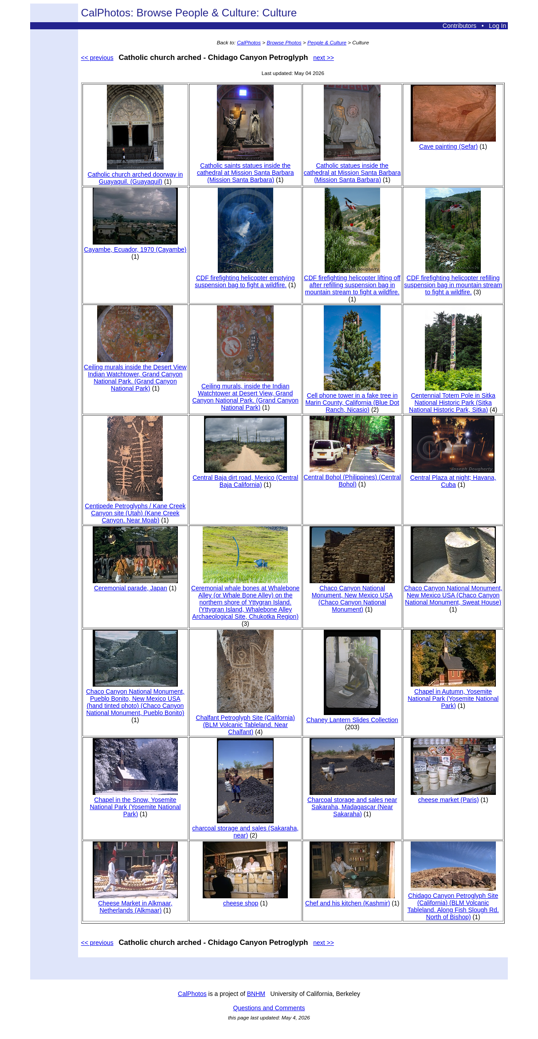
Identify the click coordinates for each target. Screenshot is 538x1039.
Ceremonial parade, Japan (135, 584)
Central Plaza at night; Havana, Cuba (453, 477)
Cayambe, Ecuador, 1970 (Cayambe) (135, 246)
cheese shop (245, 900)
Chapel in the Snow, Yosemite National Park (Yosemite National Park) (135, 803)
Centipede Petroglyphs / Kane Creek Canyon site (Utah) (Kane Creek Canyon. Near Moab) (135, 509)
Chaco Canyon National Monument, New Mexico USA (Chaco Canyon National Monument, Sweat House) (453, 591)
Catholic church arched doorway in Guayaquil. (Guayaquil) (135, 174)
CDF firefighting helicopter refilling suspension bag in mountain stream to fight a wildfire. (453, 281)
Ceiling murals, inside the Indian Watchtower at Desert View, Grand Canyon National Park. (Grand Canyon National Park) (245, 393)
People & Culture (326, 42)
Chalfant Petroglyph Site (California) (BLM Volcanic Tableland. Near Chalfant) (245, 721)
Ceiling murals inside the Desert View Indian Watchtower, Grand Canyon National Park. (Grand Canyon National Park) (135, 374)
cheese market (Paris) (453, 796)
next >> (323, 57)
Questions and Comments (269, 1007)
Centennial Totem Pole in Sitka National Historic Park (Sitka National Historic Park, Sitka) (452, 399)
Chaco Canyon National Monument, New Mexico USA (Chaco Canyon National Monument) (352, 595)
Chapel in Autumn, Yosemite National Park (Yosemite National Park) (453, 695)
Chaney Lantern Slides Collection (352, 716)
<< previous (97, 57)
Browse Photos (284, 42)
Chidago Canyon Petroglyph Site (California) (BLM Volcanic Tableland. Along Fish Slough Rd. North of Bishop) (453, 902)
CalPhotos (249, 42)
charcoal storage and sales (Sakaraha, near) (245, 828)
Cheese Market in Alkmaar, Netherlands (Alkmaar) (135, 903)
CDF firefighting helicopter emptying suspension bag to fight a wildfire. (245, 277)
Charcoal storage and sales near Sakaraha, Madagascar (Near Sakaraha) (352, 803)
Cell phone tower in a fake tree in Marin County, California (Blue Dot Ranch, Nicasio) (352, 399)
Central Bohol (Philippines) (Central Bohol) (352, 477)
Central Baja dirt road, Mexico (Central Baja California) (245, 477)
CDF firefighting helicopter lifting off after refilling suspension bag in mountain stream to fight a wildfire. (352, 281)
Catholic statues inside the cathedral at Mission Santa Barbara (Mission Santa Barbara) (352, 169)
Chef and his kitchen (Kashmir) (350, 900)
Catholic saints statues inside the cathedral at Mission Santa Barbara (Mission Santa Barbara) (245, 169)
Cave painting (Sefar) (453, 143)
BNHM (256, 993)
